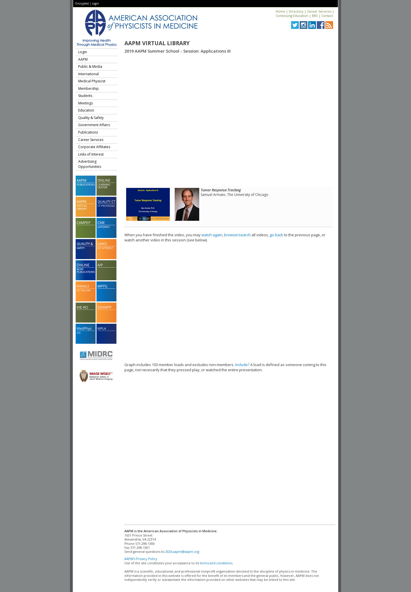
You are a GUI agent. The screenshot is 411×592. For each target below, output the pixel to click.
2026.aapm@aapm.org (182, 551)
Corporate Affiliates (94, 146)
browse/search (237, 234)
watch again (212, 234)
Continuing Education (292, 15)
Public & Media (90, 66)
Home (280, 11)
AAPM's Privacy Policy (140, 559)
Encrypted (82, 3)
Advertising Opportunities (89, 164)
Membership (88, 88)
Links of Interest (91, 154)
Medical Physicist (91, 81)
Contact (327, 15)
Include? (242, 364)
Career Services (319, 11)
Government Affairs (94, 124)
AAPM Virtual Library (157, 43)
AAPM (83, 59)
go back (276, 234)
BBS (315, 15)
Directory (296, 11)
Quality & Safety (91, 117)
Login (95, 3)
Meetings (85, 103)
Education (86, 110)
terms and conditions (216, 563)
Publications (88, 132)
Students (85, 95)
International (88, 73)
